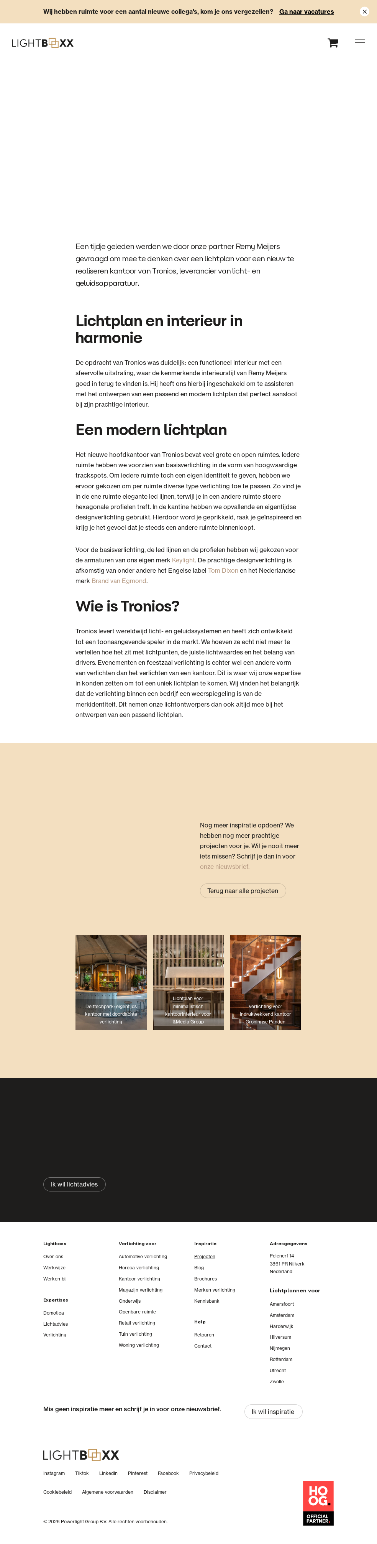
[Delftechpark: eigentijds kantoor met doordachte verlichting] (111, 988)
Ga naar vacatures (306, 11)
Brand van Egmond (119, 581)
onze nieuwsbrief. (224, 866)
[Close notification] (364, 11)
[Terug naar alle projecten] (243, 890)
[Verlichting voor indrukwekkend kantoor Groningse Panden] (265, 988)
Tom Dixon (223, 570)
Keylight (183, 560)
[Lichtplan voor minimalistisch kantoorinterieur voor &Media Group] (188, 988)
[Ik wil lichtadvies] (74, 1184)
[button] (360, 42)
